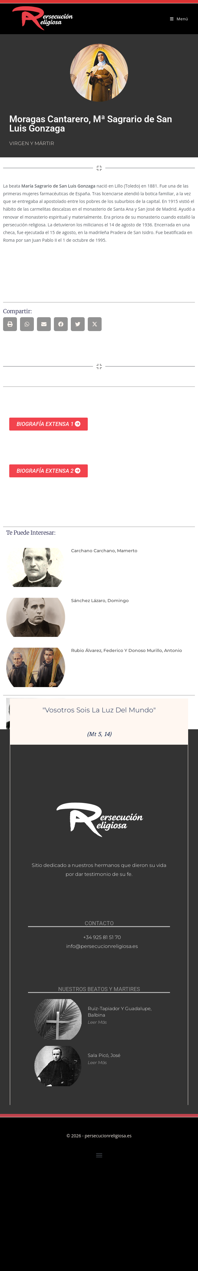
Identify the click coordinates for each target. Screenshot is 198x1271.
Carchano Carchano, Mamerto (104, 550)
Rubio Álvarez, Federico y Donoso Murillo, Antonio (126, 650)
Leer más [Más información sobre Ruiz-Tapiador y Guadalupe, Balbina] (97, 1022)
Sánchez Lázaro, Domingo (100, 600)
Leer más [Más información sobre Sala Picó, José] (97, 1062)
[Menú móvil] (179, 19)
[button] (10, 324)
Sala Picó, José (104, 1055)
